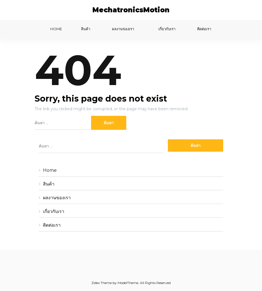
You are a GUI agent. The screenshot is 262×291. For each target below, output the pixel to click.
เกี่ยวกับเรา (166, 29)
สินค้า (85, 29)
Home (56, 29)
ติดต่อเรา (204, 29)
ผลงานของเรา (123, 29)
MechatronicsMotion (131, 10)
